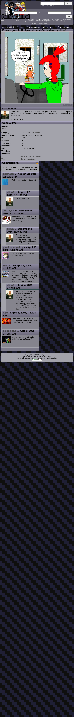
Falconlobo (9, 331)
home (23, 159)
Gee (5, 312)
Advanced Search (47, 6)
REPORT (67, 105)
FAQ (24, 21)
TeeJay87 (8, 210)
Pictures (20, 27)
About (18, 21)
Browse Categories (43, 21)
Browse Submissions (40, 24)
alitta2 (11, 27)
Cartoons (25, 133)
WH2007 (8, 265)
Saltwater (8, 173)
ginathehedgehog (13, 247)
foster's (24, 156)
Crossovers (35, 133)
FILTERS (5, 20)
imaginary (31, 159)
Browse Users (58, 21)
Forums (31, 21)
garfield (39, 156)
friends (31, 156)
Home (3, 27)
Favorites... (6, 141)
